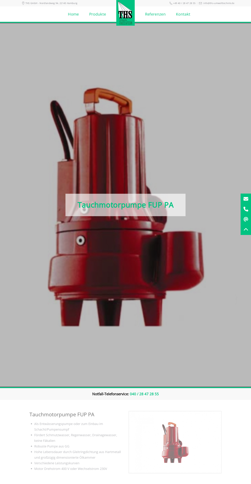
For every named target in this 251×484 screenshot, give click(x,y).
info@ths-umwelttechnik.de (216, 3)
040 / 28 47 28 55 (144, 393)
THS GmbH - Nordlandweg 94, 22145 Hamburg (49, 3)
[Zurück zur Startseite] (125, 14)
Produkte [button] (97, 14)
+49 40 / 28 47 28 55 (182, 3)
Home (73, 14)
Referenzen (155, 14)
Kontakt (183, 14)
